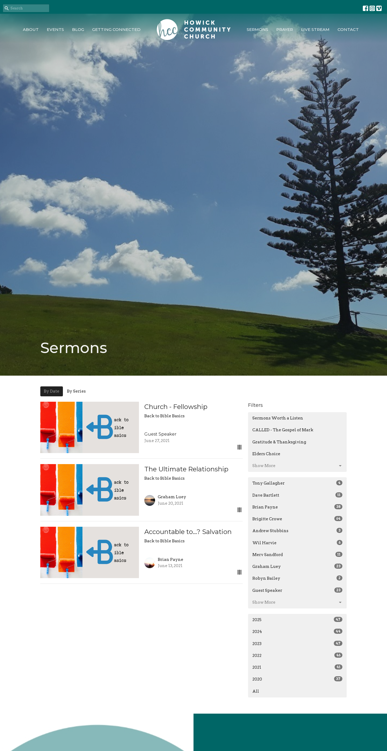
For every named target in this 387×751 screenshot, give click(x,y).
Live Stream (315, 29)
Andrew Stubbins (297, 530)
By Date (51, 391)
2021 (297, 667)
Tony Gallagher (297, 483)
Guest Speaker (297, 590)
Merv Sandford (297, 554)
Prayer (284, 29)
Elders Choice (266, 453)
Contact (348, 29)
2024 (297, 631)
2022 (297, 655)
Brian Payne (297, 507)
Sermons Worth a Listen (277, 418)
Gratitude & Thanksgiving (279, 442)
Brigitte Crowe (297, 518)
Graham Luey (297, 566)
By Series (76, 391)
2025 (297, 619)
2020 (297, 679)
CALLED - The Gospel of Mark (282, 430)
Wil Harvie (297, 542)
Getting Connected (116, 29)
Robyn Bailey (297, 578)
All (255, 691)
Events (55, 29)
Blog (78, 29)
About (31, 29)
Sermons (257, 29)
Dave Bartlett (297, 495)
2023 (297, 643)
